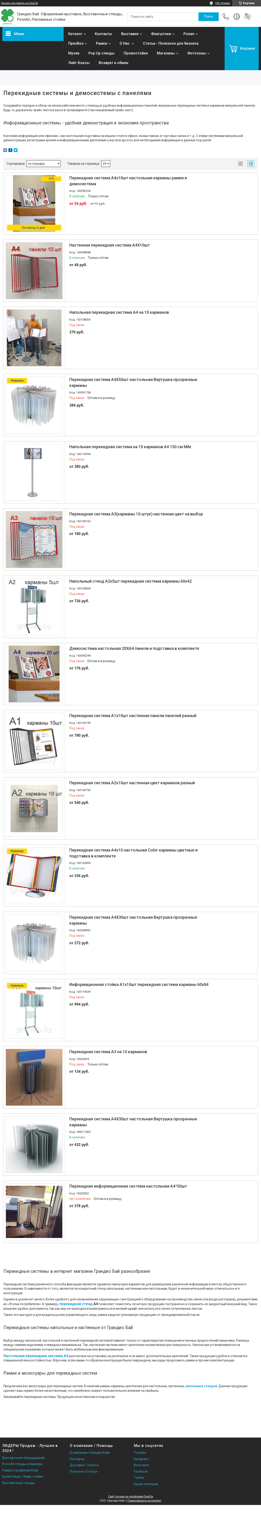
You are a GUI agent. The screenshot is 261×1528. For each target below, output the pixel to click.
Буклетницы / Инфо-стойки (22, 1476)
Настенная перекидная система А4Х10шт (109, 245)
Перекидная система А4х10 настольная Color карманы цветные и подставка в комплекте (133, 853)
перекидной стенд (76, 1304)
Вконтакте (141, 1465)
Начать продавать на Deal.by (19, 3)
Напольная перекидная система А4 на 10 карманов (119, 312)
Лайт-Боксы (79, 63)
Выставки (129, 34)
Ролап (188, 34)
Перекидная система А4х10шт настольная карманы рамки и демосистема (128, 180)
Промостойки (136, 53)
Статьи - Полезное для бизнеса (170, 43)
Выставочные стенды (18, 1483)
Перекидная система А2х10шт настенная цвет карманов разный (132, 782)
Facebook (141, 1471)
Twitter (139, 1477)
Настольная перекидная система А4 (35, 1356)
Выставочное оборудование (23, 1458)
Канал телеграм (146, 1484)
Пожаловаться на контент (144, 1500)
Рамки (101, 43)
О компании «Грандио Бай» (90, 1452)
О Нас (125, 43)
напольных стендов (201, 1386)
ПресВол (75, 43)
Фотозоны (196, 53)
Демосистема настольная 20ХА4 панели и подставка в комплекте (134, 648)
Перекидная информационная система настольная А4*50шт (128, 1186)
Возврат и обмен (113, 63)
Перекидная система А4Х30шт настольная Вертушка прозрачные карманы (133, 920)
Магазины (166, 53)
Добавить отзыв (247, 16)
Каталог (75, 34)
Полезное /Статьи (83, 1471)
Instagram (141, 1459)
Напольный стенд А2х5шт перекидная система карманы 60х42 (130, 581)
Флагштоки (161, 34)
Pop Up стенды (101, 53)
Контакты (103, 34)
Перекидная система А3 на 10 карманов (108, 1051)
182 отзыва (222, 3)
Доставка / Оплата (84, 1465)
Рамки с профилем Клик (20, 1470)
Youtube (140, 1452)
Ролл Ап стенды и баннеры (22, 1464)
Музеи (73, 53)
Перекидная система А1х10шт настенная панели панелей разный (132, 715)
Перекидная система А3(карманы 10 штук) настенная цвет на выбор (136, 514)
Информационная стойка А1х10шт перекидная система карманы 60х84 (138, 984)
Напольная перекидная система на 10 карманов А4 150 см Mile (130, 446)
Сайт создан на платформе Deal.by (130, 1496)
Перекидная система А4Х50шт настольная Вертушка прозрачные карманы (133, 382)
